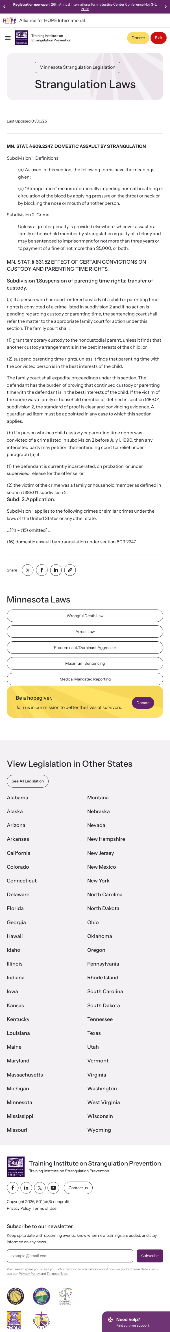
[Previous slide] (4, 6)
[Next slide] (165, 6)
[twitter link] (40, 1187)
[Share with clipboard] (70, 570)
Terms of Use (44, 1208)
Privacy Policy (19, 1208)
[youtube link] (53, 1187)
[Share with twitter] (28, 570)
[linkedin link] (26, 1187)
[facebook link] (13, 1187)
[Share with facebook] (42, 570)
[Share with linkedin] (56, 570)
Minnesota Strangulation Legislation (77, 67)
